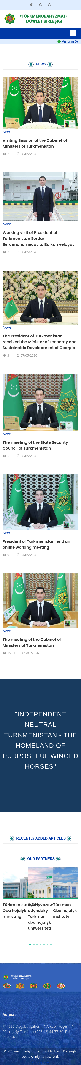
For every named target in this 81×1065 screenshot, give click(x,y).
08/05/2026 (29, 154)
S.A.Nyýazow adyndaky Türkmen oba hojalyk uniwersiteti (40, 916)
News (7, 131)
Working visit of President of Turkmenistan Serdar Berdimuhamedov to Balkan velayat (38, 238)
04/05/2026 (29, 555)
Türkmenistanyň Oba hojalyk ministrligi (19, 910)
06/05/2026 (29, 456)
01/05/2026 (30, 653)
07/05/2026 (29, 355)
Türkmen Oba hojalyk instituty (65, 910)
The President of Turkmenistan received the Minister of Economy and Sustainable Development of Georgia (40, 341)
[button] (30, 944)
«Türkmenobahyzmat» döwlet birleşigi (34, 1051)
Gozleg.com (40, 1062)
